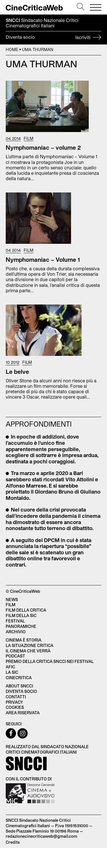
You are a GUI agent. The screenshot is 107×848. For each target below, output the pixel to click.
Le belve (17, 371)
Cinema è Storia (23, 640)
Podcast (15, 656)
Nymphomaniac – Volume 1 (43, 259)
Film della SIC (21, 615)
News (12, 599)
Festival (15, 620)
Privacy (14, 702)
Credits (13, 842)
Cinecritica (19, 677)
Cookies (15, 707)
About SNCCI (19, 685)
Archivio (16, 631)
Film (28, 138)
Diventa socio (53, 38)
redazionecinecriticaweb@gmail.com (41, 836)
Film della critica (26, 610)
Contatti (16, 696)
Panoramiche (21, 626)
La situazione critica (29, 645)
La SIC (12, 672)
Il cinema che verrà (28, 650)
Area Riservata (23, 712)
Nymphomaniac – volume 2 (43, 147)
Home (12, 49)
